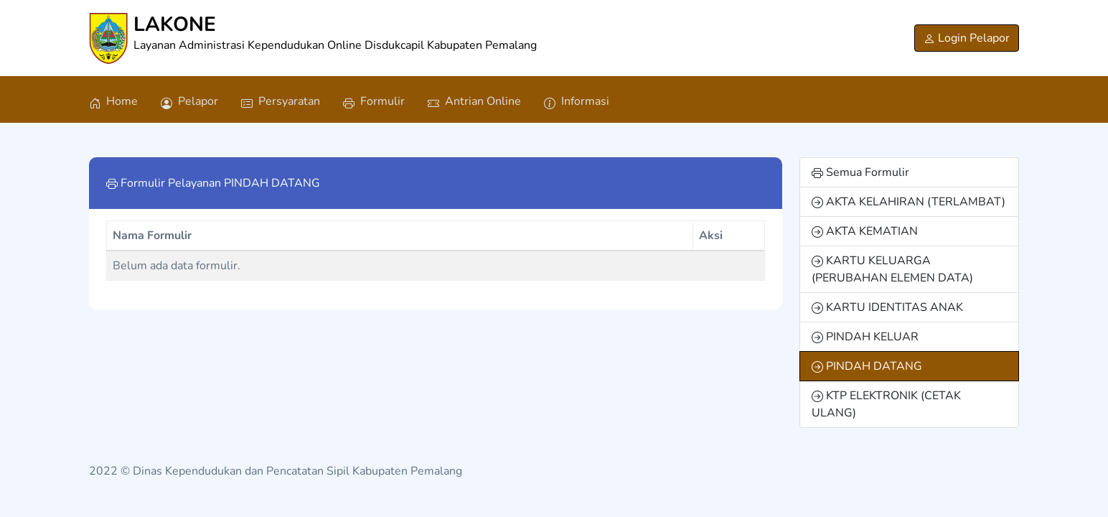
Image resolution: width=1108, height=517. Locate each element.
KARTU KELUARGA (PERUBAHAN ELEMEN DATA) (892, 269)
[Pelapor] (189, 99)
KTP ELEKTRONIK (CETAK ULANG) (886, 404)
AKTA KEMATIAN (865, 231)
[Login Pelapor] (966, 38)
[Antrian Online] (474, 99)
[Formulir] (374, 99)
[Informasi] (576, 99)
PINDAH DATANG (867, 366)
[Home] (113, 99)
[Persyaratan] (280, 99)
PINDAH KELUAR (865, 337)
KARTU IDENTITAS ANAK (887, 307)
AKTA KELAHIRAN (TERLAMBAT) (908, 202)
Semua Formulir (860, 172)
